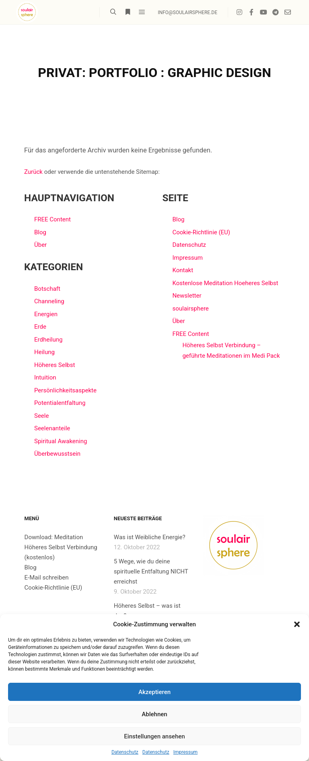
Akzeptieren (154, 692)
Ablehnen (154, 714)
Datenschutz (124, 752)
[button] (297, 624)
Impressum (185, 752)
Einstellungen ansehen (154, 736)
